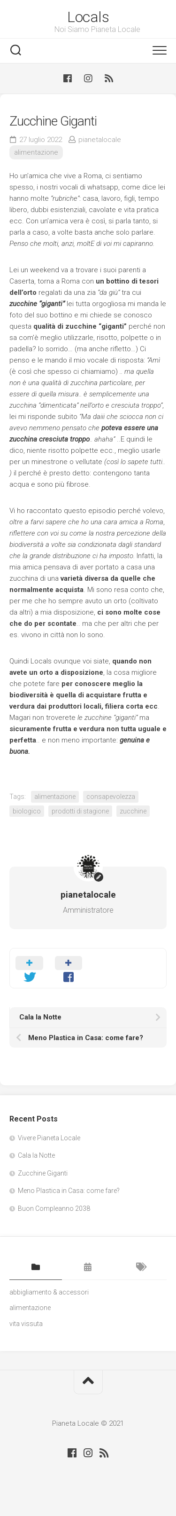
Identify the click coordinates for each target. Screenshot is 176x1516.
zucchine (133, 811)
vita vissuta (26, 1323)
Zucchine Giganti (43, 1173)
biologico (27, 811)
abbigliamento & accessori (49, 1292)
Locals (88, 17)
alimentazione (36, 152)
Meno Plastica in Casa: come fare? (69, 1190)
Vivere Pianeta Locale (49, 1138)
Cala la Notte (36, 1155)
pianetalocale (99, 139)
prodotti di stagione (80, 811)
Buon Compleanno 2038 (54, 1208)
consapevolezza (110, 796)
